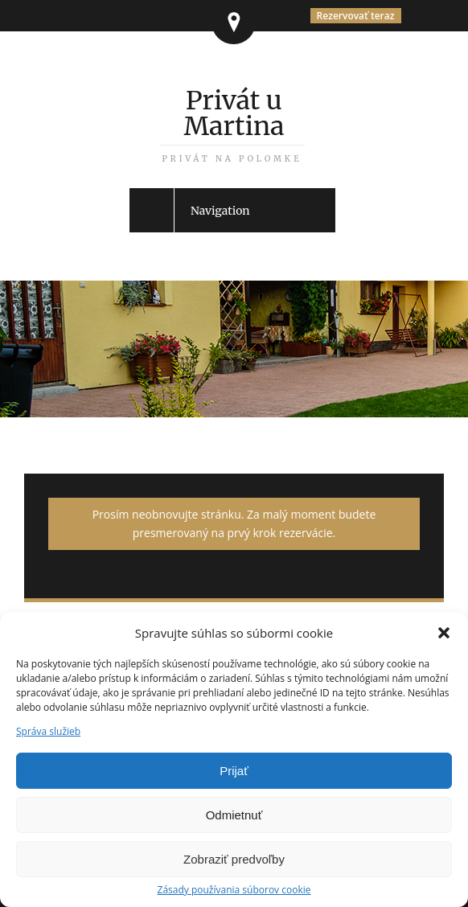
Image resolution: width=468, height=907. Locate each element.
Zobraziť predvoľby (234, 859)
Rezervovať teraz (356, 16)
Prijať (234, 771)
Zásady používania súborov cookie (234, 890)
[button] (444, 633)
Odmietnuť (234, 815)
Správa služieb (48, 732)
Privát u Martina (232, 124)
